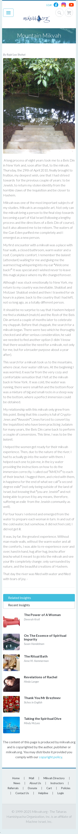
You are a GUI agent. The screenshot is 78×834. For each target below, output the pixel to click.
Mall (31, 778)
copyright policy (50, 757)
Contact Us (22, 793)
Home (16, 778)
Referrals (13, 788)
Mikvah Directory (54, 778)
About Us (35, 783)
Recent (19, 605)
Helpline (43, 793)
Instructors (57, 783)
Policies (65, 788)
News (17, 783)
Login (60, 793)
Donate (32, 788)
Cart (49, 788)
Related (19, 598)
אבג (49, 5)
